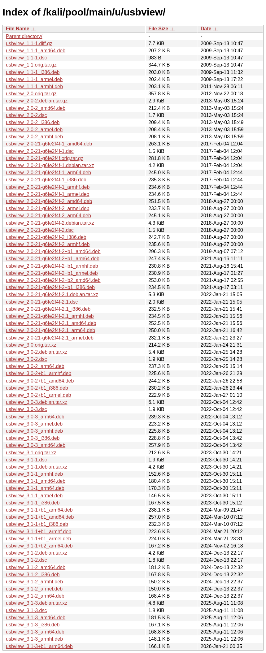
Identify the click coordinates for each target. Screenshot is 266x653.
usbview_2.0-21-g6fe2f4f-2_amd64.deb (49, 201)
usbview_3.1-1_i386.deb (32, 502)
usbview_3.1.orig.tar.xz (31, 452)
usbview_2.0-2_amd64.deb (35, 108)
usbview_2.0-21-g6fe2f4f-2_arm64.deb (48, 215)
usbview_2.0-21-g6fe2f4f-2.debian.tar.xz (50, 223)
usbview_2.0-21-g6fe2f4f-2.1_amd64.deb (51, 323)
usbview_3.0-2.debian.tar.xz (36, 352)
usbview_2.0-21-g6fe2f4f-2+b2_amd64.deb (53, 280)
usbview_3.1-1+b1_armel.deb (38, 538)
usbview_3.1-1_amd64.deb (35, 481)
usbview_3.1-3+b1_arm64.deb (39, 646)
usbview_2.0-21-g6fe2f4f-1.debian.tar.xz (50, 165)
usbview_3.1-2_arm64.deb (35, 596)
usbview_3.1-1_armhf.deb (34, 474)
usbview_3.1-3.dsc (26, 610)
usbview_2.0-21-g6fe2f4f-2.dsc (40, 230)
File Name (17, 28)
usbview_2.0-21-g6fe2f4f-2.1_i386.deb (48, 309)
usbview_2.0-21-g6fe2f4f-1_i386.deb (46, 179)
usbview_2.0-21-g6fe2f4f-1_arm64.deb (48, 172)
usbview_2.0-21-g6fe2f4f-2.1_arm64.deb (50, 330)
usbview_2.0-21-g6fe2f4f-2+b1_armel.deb (52, 273)
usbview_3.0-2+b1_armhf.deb (38, 373)
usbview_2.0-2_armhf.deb (34, 136)
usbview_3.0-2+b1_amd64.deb (40, 380)
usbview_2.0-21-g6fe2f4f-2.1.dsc (42, 302)
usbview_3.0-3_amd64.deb (35, 445)
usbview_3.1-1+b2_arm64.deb (39, 545)
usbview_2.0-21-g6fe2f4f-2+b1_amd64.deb (53, 251)
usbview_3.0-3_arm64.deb (35, 416)
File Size (158, 28)
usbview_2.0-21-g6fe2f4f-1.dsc (40, 151)
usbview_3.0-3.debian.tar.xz (36, 402)
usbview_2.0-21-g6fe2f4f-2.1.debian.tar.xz (52, 294)
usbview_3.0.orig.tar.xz (31, 345)
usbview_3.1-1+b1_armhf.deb (38, 531)
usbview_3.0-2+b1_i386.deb (37, 388)
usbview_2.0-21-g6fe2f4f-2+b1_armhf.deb (52, 266)
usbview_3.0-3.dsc (26, 409)
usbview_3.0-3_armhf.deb (34, 431)
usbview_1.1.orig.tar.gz (31, 64)
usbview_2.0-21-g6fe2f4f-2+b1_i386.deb (50, 287)
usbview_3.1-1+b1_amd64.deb (40, 517)
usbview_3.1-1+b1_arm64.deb (39, 509)
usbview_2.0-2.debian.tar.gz (37, 100)
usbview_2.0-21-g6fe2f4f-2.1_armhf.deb (50, 316)
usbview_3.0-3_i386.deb (32, 438)
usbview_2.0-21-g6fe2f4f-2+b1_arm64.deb (52, 258)
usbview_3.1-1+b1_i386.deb (37, 524)
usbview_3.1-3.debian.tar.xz (36, 603)
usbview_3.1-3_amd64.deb (35, 617)
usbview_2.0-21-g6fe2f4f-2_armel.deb (47, 208)
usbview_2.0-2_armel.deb (34, 129)
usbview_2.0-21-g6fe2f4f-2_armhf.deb (47, 244)
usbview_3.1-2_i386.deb (32, 574)
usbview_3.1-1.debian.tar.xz (36, 466)
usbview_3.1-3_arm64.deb (35, 631)
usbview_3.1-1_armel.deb (34, 495)
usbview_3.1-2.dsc (26, 560)
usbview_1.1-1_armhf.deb (34, 86)
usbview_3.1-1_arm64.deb (35, 488)
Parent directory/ (24, 36)
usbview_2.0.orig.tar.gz (31, 93)
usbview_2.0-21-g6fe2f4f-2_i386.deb (46, 237)
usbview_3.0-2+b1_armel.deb (38, 395)
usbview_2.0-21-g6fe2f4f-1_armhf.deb (47, 187)
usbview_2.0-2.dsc (26, 115)
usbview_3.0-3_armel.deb (34, 423)
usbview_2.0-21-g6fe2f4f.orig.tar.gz (44, 158)
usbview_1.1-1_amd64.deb (35, 50)
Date (206, 28)
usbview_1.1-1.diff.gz (29, 43)
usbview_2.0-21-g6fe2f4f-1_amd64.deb (49, 143)
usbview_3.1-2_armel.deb (34, 588)
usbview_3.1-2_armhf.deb (34, 581)
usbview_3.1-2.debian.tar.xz (36, 553)
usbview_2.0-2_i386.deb (32, 122)
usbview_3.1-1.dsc (26, 459)
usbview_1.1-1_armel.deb (34, 79)
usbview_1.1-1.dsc (26, 57)
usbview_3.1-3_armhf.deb (34, 639)
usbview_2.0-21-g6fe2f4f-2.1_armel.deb (50, 337)
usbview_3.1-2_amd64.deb (35, 567)
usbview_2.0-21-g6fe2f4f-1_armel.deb (47, 194)
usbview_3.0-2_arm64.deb (35, 366)
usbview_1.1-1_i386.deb (32, 72)
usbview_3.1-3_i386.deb (32, 624)
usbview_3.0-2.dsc (26, 359)
